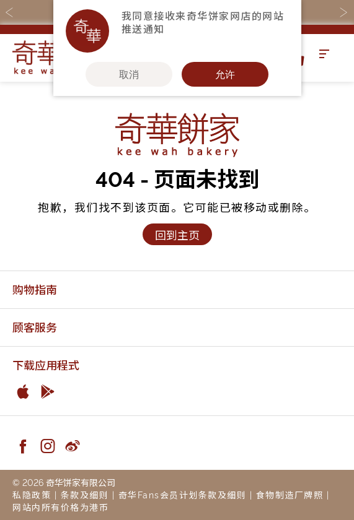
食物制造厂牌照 (290, 494)
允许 (225, 74)
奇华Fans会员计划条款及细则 (182, 494)
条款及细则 (85, 494)
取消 (129, 74)
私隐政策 (31, 494)
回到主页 (177, 234)
